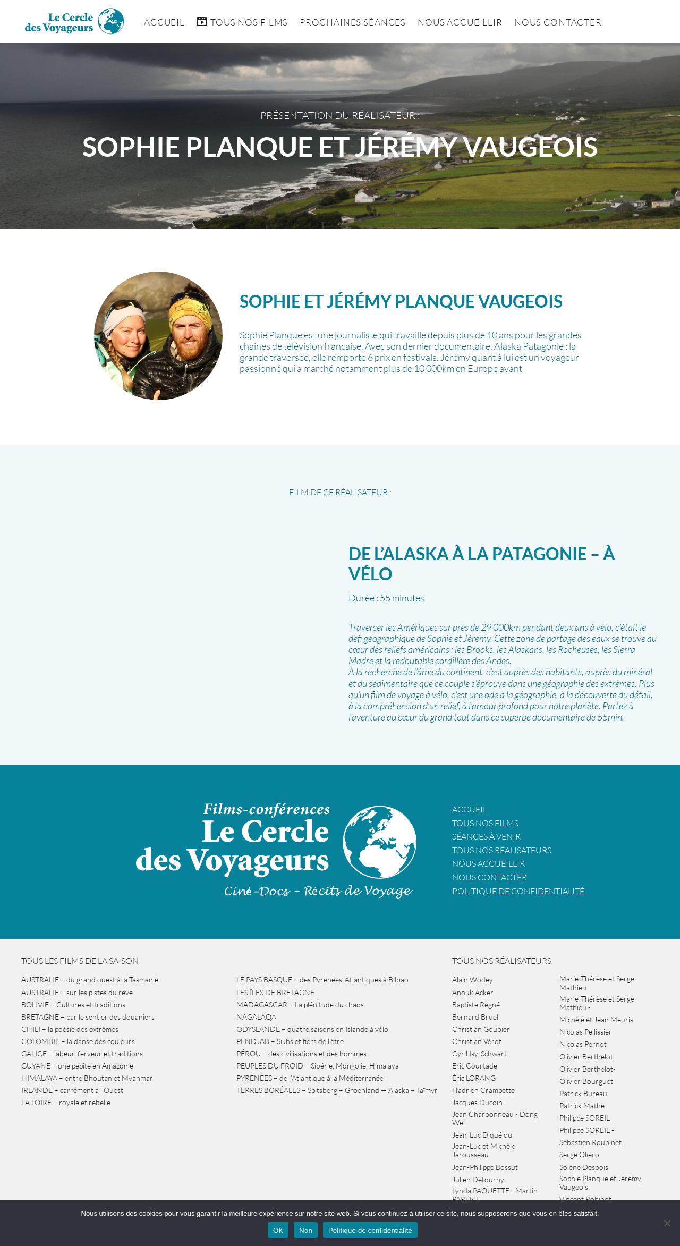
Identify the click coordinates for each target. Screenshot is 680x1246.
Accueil (164, 22)
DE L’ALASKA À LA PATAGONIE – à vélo (481, 563)
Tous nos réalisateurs (501, 850)
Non (305, 1230)
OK (278, 1230)
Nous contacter (489, 877)
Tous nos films (485, 823)
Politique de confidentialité (518, 891)
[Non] (666, 1223)
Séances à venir (486, 836)
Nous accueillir (460, 22)
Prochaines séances (353, 22)
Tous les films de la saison (80, 960)
